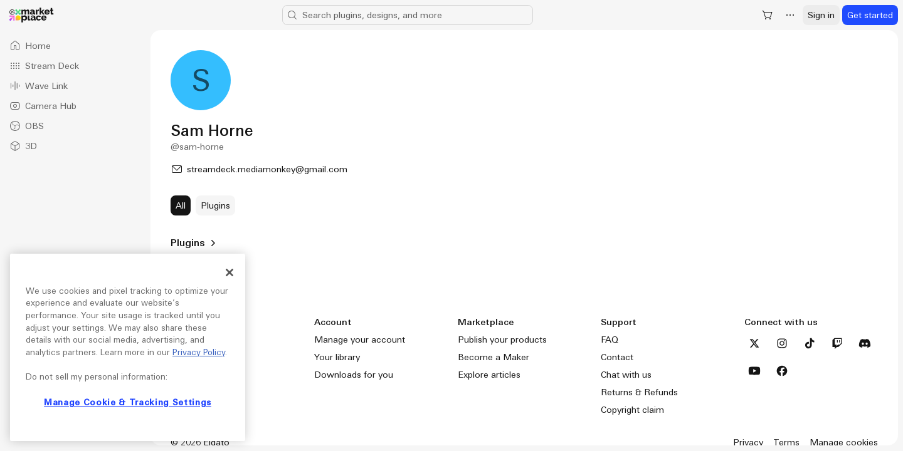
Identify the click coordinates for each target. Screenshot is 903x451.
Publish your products (502, 339)
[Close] (229, 272)
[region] (127, 347)
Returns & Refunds (639, 392)
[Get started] (870, 15)
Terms (786, 442)
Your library (337, 357)
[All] (181, 205)
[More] (790, 15)
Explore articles (489, 375)
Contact (617, 357)
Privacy (748, 442)
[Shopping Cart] (768, 15)
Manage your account (359, 339)
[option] (75, 46)
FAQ (609, 339)
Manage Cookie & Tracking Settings (127, 402)
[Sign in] (821, 15)
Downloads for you (353, 375)
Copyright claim (632, 410)
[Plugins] (215, 205)
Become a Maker (493, 357)
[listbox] (75, 96)
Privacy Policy (198, 352)
